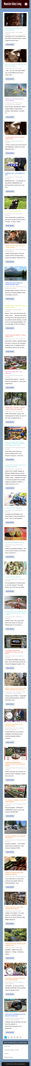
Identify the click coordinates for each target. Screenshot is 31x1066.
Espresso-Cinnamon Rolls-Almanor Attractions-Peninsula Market (15, 764)
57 (17, 1037)
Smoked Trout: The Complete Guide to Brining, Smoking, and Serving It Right (15, 613)
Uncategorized (22, 338)
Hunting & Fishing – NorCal (11, 1049)
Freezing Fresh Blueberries (13, 508)
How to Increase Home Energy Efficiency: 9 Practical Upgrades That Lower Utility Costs (15, 443)
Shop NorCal (21, 1018)
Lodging (20, 947)
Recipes (20, 32)
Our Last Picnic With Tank (13, 211)
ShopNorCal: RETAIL (9, 1019)
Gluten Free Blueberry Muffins (14, 542)
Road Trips (20, 141)
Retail (20, 911)
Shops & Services (22, 767)
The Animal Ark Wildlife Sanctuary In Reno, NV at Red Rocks (14, 652)
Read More (10, 44)
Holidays (20, 177)
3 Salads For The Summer (12, 577)
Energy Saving (22, 447)
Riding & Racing (8, 1057)
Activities (20, 375)
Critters (19, 213)
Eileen (10, 32)
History (20, 68)
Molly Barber (11, 579)
